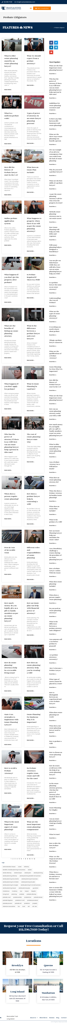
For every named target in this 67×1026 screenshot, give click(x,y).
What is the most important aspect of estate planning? (11, 826)
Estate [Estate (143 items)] (29, 869)
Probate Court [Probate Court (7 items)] (7, 897)
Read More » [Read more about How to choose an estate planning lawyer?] (52, 760)
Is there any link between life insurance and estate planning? (55, 122)
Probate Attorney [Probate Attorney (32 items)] (31, 894)
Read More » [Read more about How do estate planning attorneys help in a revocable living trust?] (8, 691)
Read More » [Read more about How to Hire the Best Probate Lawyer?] (52, 851)
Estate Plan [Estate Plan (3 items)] (28, 873)
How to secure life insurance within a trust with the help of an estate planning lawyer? (55, 892)
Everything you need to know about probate (55, 329)
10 (29, 859)
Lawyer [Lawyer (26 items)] (27, 891)
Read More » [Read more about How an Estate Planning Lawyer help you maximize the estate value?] (52, 543)
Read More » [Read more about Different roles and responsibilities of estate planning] (30, 579)
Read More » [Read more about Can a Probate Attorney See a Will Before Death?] (52, 472)
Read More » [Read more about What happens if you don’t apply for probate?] (8, 409)
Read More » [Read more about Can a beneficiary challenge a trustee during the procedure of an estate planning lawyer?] (52, 563)
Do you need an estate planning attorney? (55, 610)
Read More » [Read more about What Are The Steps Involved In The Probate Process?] (52, 867)
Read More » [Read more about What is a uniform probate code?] (8, 143)
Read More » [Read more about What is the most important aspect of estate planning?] (8, 849)
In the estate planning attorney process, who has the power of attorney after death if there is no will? (55, 791)
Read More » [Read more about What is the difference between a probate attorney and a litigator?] (52, 634)
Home (51, 27)
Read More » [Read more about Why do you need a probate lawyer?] (52, 175)
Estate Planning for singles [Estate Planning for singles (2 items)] (10, 885)
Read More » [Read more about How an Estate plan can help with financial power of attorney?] (30, 635)
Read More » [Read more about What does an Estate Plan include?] (52, 514)
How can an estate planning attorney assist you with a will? (55, 412)
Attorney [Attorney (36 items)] (26, 866)
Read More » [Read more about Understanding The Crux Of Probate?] (52, 306)
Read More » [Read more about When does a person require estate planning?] (8, 519)
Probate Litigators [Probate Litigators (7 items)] (8, 900)
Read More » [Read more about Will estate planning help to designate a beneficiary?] (52, 255)
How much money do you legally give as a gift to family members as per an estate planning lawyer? (11, 612)
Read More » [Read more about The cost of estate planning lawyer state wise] (30, 462)
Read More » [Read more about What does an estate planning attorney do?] (52, 485)
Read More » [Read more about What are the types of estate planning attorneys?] (52, 321)
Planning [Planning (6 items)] (14, 894)
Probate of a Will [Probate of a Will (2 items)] (20, 900)
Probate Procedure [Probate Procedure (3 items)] (32, 900)
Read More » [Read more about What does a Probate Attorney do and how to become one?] (52, 882)
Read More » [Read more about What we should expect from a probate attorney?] (30, 85)
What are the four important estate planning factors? (56, 68)
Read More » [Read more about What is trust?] (52, 838)
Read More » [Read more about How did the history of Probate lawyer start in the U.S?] (8, 195)
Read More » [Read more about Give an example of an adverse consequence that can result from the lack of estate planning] (52, 164)
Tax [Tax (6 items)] (19, 906)
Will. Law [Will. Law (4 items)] (34, 906)
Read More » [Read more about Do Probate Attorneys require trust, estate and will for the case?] (30, 798)
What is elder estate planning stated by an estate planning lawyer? (11, 61)
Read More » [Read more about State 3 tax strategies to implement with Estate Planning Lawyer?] (8, 744)
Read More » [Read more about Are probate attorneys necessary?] (52, 663)
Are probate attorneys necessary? (53, 657)
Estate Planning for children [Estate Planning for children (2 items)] (11, 882)
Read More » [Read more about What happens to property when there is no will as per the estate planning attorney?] (30, 251)
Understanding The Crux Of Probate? (55, 300)
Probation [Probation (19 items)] (27, 903)
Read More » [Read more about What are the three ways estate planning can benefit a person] (52, 144)
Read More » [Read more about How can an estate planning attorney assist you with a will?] (52, 419)
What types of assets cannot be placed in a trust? (55, 681)
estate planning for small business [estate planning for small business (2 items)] (31, 885)
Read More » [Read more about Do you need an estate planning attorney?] (52, 616)
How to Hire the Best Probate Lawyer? (55, 845)
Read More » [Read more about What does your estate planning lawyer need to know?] (52, 736)
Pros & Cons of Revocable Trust (9, 550)
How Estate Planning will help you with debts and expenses (54, 231)
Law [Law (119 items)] (21, 891)
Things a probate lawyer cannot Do (55, 341)
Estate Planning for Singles (55, 809)
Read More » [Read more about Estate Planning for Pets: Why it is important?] (52, 375)
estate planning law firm (13, 9)
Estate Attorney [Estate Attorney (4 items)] (7, 873)
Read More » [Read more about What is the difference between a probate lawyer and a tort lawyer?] (30, 360)
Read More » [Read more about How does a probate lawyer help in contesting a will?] (30, 524)
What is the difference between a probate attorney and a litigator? (55, 626)
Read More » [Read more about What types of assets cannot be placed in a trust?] (52, 687)
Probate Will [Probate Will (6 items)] (18, 903)
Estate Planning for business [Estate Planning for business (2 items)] (30, 879)
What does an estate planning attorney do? (55, 480)
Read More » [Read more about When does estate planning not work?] (52, 720)
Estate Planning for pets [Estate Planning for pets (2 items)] (28, 882)
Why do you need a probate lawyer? (55, 171)
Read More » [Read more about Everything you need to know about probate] (52, 335)
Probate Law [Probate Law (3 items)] (27, 897)
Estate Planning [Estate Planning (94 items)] (38, 873)
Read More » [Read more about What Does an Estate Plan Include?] (30, 192)
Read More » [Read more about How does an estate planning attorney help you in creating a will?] (30, 691)
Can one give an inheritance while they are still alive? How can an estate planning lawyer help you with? (55, 267)
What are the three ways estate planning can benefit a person (55, 137)
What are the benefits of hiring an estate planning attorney (11, 331)
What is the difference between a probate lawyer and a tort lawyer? (33, 332)
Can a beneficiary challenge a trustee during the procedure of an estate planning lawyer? (55, 554)
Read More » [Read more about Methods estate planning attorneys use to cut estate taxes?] (52, 222)
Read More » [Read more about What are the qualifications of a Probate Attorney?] (52, 361)
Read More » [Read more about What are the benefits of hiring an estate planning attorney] (8, 358)
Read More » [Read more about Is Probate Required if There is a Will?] (30, 298)
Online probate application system (10, 221)
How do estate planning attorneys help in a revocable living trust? (10, 667)
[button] (30, 8)
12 (34, 859)
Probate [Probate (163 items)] (22, 894)
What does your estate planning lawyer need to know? (55, 729)
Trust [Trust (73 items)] (24, 906)
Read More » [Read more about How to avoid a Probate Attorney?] (8, 793)
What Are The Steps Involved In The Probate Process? (55, 860)
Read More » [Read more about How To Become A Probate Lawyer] (52, 674)
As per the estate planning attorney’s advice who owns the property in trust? (55, 198)
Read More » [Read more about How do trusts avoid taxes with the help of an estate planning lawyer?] (52, 778)
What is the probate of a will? (55, 521)
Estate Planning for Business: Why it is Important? (33, 718)
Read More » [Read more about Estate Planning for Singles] (52, 813)
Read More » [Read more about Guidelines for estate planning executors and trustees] (52, 113)
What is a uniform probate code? (11, 116)
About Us (24, 1018)
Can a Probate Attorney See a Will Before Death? (54, 465)
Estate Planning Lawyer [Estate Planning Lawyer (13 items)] (9, 888)
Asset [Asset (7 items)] (19, 866)
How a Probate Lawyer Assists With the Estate (55, 570)
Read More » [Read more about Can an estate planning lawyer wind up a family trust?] (52, 829)
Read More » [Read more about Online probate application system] (8, 245)
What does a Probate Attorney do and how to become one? (55, 875)
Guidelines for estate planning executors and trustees (55, 106)
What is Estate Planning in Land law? (33, 386)
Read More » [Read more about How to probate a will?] (52, 747)
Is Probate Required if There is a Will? (33, 277)
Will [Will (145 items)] (29, 906)
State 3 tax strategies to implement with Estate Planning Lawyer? (11, 719)
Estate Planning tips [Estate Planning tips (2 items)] (24, 888)
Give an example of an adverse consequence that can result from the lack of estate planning (55, 155)
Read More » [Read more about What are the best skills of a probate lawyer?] (52, 189)
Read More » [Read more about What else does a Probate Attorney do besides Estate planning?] (52, 501)
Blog (55, 1018)
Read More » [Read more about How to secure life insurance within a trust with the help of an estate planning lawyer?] (52, 900)
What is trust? (54, 834)
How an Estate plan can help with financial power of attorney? (33, 608)
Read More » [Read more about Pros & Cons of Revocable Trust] (8, 574)
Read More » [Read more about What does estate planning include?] (52, 590)
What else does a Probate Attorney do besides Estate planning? (55, 494)
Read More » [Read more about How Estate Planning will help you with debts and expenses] (52, 240)
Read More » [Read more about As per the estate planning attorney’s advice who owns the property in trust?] (52, 206)
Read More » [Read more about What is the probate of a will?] (52, 525)
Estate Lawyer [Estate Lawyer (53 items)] (18, 873)
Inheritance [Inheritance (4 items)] (6, 891)
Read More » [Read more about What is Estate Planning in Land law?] (30, 410)
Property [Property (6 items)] (35, 903)
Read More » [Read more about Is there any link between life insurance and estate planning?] (52, 129)
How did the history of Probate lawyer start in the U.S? (11, 171)
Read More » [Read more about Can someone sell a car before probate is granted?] (52, 649)
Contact (64, 1018)
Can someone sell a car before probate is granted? (55, 642)
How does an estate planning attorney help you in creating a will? (33, 667)
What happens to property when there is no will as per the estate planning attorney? (34, 225)
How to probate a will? (55, 742)
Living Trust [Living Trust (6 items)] (6, 894)
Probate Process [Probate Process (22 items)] (7, 903)
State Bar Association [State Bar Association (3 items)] (9, 906)
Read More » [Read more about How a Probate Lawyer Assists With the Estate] (52, 576)
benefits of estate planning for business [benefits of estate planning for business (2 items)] (14, 869)
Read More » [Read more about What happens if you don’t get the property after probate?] (8, 302)
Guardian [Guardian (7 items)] (35, 888)
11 (32, 859)
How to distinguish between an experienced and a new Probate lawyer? (55, 698)
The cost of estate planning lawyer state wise (33, 438)
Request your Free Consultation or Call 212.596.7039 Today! (33, 928)
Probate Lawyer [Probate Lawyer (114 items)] (38, 897)
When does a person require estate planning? (11, 496)
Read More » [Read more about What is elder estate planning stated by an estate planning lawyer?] (8, 89)
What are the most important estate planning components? (34, 826)
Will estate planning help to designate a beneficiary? (55, 248)
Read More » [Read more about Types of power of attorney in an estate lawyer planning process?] (30, 143)
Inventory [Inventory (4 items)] (14, 891)
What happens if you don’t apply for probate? (11, 386)
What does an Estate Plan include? (54, 508)
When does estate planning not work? (55, 714)
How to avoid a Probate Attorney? (10, 771)
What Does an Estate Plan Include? (32, 170)
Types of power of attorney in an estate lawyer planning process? (34, 118)
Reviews (46, 1018)
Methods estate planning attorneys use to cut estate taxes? (55, 215)
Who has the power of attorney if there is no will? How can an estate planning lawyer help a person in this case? (11, 443)
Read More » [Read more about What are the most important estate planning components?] (30, 855)
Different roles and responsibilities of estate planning (33, 552)
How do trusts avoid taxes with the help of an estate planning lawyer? (55, 770)
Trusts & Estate (13, 8)
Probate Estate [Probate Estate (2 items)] (17, 897)
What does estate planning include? (55, 584)
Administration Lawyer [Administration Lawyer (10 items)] (9, 866)
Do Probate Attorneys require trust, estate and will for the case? (33, 773)
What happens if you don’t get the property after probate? (11, 278)
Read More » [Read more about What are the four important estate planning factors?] (52, 73)
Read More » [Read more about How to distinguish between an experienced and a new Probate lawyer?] (52, 707)
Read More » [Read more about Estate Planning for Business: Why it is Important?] (30, 740)
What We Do (36, 1018)
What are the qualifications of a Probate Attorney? (55, 354)
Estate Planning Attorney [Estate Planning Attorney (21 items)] (10, 876)
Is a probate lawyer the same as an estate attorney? (55, 286)
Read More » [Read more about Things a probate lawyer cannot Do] (52, 346)
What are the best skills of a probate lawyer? (56, 183)
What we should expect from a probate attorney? (34, 60)
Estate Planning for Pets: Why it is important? (55, 369)
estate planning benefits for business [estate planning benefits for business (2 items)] (30, 876)
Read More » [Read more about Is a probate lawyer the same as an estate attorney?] (52, 293)
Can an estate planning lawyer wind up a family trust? (55, 822)
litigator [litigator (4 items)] (33, 891)
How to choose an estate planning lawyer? (55, 754)
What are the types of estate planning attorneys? (54, 314)
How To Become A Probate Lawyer (55, 669)
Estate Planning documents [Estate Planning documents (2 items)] (11, 879)
